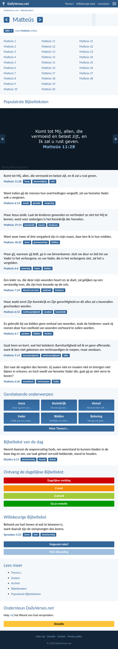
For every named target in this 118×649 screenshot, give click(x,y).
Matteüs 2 (10, 46)
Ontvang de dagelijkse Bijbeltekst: (34, 472)
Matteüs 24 (86, 57)
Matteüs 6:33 (12, 312)
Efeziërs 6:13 (11, 459)
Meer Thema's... (59, 428)
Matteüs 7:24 (12, 290)
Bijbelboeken (27, 10)
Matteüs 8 (10, 78)
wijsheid (47, 290)
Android (59, 496)
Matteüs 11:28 (13, 181)
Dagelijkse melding (59, 480)
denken (48, 333)
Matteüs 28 (86, 78)
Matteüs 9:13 (12, 355)
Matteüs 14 (48, 57)
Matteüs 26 (86, 68)
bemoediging (40, 181)
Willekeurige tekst (85, 3)
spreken (25, 333)
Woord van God (31, 290)
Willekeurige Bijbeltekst (25, 517)
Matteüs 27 (86, 73)
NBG (8, 30)
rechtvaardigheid (31, 311)
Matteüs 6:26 (12, 381)
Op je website (59, 503)
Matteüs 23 (86, 51)
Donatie (59, 624)
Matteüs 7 (10, 73)
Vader (37, 268)
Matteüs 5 (10, 62)
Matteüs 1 (10, 41)
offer (65, 355)
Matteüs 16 (48, 68)
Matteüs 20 (48, 89)
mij (12, 615)
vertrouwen (43, 381)
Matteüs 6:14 (12, 203)
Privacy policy (75, 636)
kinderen (53, 225)
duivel (53, 459)
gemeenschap (40, 242)
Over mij (40, 636)
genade (36, 203)
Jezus (27, 242)
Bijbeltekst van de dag (23, 441)
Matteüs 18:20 (13, 242)
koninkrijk (29, 225)
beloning (26, 268)
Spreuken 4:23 (12, 534)
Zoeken (15, 578)
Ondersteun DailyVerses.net (29, 608)
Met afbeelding (59, 552)
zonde (26, 203)
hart (36, 534)
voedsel (48, 311)
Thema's (69, 3)
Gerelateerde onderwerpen (28, 394)
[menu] (114, 5)
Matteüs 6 (10, 68)
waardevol (28, 381)
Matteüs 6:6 (11, 268)
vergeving (49, 203)
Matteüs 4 (10, 57)
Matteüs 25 (86, 62)
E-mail (59, 488)
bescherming (28, 459)
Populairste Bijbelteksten (26, 101)
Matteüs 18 (48, 78)
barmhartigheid (31, 355)
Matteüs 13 (48, 51)
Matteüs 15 (48, 62)
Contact (62, 636)
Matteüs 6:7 (11, 333)
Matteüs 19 (48, 84)
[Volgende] (40, 20)
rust (53, 181)
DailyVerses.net (11, 10)
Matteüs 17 (48, 73)
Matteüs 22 (86, 46)
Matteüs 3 (10, 51)
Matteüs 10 (10, 89)
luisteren (59, 290)
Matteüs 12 (48, 46)
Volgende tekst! (58, 544)
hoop (27, 181)
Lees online (26, 30)
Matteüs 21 (86, 41)
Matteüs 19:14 (13, 225)
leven (27, 534)
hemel (41, 225)
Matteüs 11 (48, 41)
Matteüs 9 (10, 84)
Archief (15, 583)
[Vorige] (6, 20)
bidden (55, 242)
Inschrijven (103, 3)
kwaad (42, 459)
